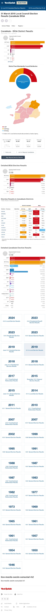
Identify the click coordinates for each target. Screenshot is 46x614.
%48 (31, 74)
